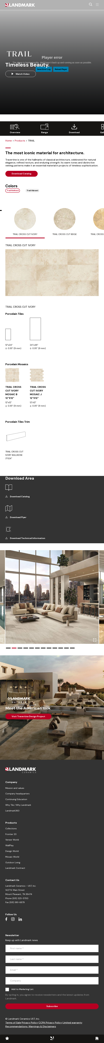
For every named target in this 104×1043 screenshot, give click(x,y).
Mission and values (14, 788)
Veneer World (12, 839)
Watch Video (21, 74)
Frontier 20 (11, 834)
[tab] (25, 223)
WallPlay (9, 845)
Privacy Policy (30, 1022)
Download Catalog (21, 173)
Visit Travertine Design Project (28, 716)
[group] (15, 128)
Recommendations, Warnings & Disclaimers (30, 1026)
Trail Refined (13, 190)
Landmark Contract (15, 868)
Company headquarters (17, 793)
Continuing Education (16, 799)
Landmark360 (12, 810)
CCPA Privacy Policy (50, 1022)
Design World (12, 851)
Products (20, 140)
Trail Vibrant (32, 190)
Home (8, 140)
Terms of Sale (13, 1022)
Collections (11, 828)
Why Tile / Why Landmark (18, 805)
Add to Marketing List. (22, 989)
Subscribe (52, 1006)
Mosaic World (12, 856)
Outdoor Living (12, 862)
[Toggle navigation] (97, 4)
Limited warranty (72, 1022)
